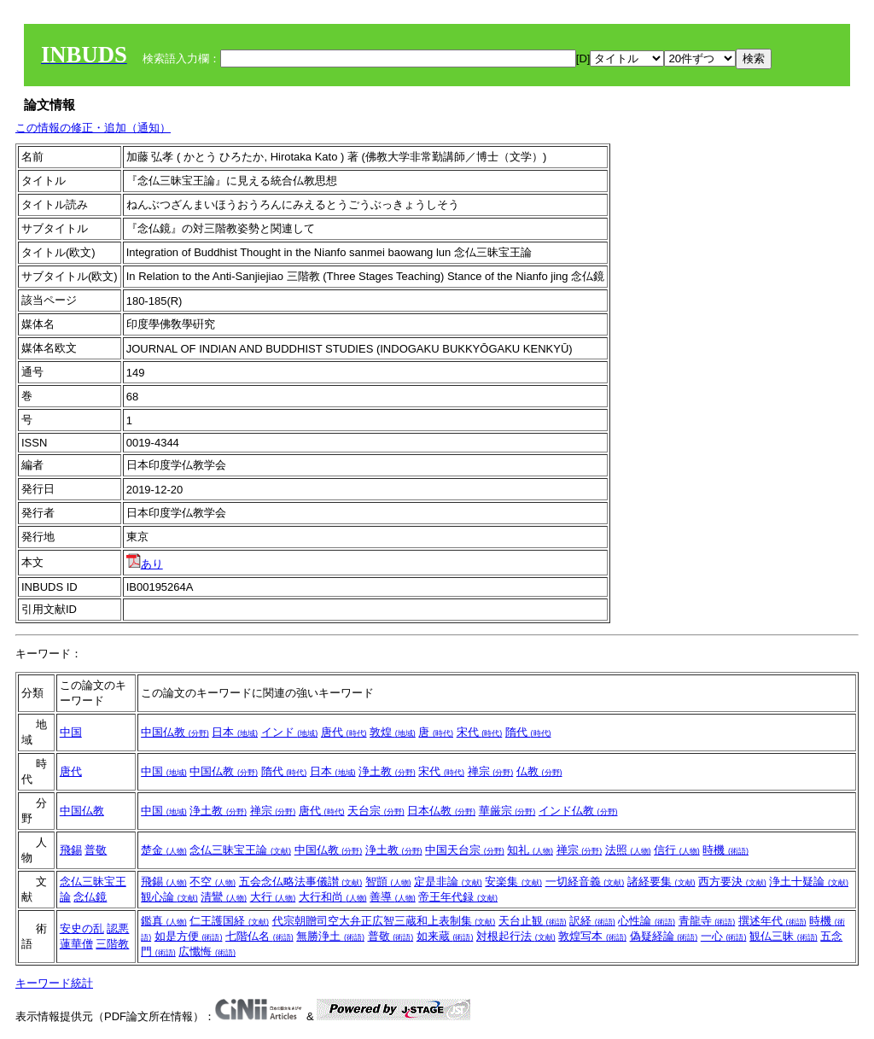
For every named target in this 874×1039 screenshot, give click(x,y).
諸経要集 (661, 881)
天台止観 (532, 920)
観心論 (169, 896)
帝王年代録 (458, 896)
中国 (71, 732)
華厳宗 (507, 810)
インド (289, 732)
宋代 (480, 732)
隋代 (528, 732)
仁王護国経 (229, 920)
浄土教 (387, 771)
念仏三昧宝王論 (240, 849)
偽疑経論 (664, 936)
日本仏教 (441, 810)
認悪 (118, 928)
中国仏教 (175, 732)
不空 (212, 881)
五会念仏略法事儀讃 (301, 881)
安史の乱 (82, 928)
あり (144, 563)
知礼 (530, 849)
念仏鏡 (90, 896)
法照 (628, 849)
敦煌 (393, 732)
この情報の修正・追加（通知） (93, 127)
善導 (393, 896)
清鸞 (224, 896)
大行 (273, 896)
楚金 (164, 849)
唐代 (344, 732)
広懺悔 (207, 951)
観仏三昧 (783, 936)
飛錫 (71, 849)
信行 (677, 849)
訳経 (592, 920)
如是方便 (188, 936)
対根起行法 (516, 936)
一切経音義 (585, 881)
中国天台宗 (464, 849)
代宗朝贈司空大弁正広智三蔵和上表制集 (384, 920)
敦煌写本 (592, 936)
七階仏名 (259, 936)
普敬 (95, 849)
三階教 (112, 943)
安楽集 (513, 881)
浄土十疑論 (808, 881)
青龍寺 (707, 920)
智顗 (388, 881)
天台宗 (376, 810)
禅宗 (491, 771)
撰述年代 (772, 920)
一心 (724, 936)
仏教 (539, 771)
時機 (725, 849)
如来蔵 (445, 936)
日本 (235, 732)
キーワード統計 (54, 983)
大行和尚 (333, 896)
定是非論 (448, 881)
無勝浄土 (330, 936)
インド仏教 (578, 810)
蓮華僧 (76, 943)
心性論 (646, 920)
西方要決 (732, 881)
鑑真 (164, 920)
